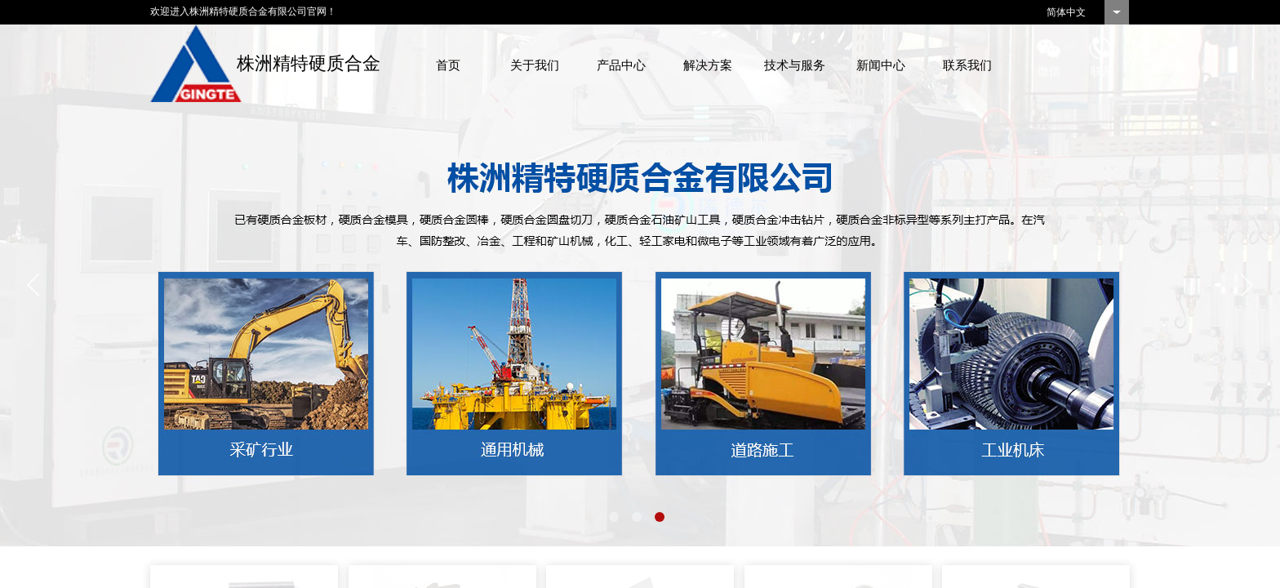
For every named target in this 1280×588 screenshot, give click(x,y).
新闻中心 (880, 65)
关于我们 (534, 65)
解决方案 (707, 65)
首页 (448, 65)
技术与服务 (794, 65)
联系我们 (967, 65)
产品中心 (621, 65)
